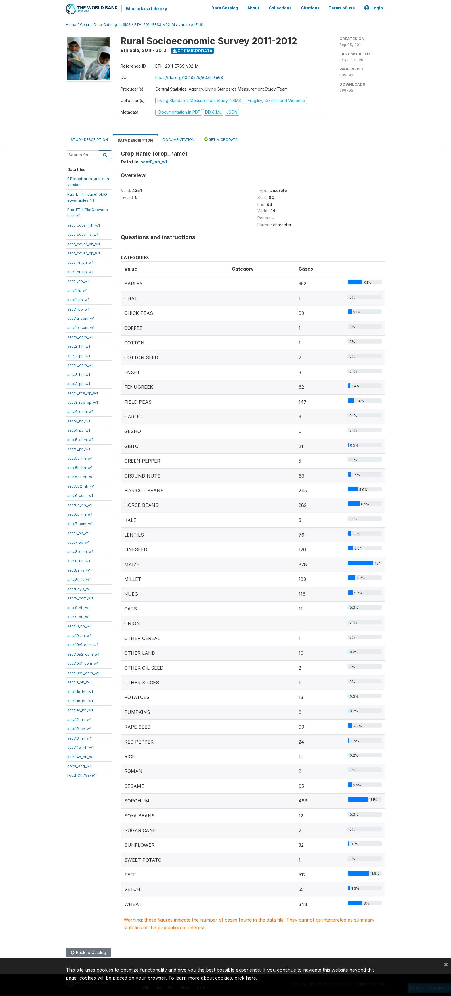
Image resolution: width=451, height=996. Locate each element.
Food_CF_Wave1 (81, 775)
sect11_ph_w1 (79, 681)
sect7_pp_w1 (78, 542)
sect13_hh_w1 (79, 737)
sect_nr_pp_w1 (80, 271)
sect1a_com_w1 (81, 318)
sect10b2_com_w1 (83, 672)
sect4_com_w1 (80, 411)
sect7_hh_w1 (78, 532)
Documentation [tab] (178, 139)
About (253, 8)
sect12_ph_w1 (79, 728)
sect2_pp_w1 (78, 355)
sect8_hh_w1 (78, 560)
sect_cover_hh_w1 (83, 225)
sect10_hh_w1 (79, 626)
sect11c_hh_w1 (80, 710)
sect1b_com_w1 (81, 327)
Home (71, 24)
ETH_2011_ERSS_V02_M (154, 24)
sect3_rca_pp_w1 (82, 392)
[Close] (446, 964)
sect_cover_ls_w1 (82, 234)
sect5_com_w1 (80, 439)
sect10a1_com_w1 (82, 644)
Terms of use (342, 8)
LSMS (126, 24)
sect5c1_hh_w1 (80, 476)
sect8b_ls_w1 (79, 579)
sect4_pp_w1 (78, 430)
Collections (280, 8)
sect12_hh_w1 (79, 719)
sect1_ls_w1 (77, 290)
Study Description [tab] (89, 139)
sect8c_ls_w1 (79, 588)
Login (373, 8)
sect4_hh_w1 (78, 420)
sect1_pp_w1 (78, 309)
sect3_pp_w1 (78, 383)
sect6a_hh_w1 (79, 504)
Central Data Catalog (98, 24)
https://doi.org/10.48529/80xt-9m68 (189, 77)
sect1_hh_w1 (78, 280)
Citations (310, 8)
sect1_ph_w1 (78, 299)
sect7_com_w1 (80, 523)
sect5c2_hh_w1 (81, 486)
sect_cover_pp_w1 (83, 252)
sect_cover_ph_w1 (83, 243)
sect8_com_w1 (80, 551)
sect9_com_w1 (80, 597)
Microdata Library (146, 9)
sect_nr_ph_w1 (80, 262)
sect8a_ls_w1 (79, 570)
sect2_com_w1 (80, 336)
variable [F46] (191, 24)
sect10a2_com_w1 (83, 654)
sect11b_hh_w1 (80, 700)
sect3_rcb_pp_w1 (82, 402)
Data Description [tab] (135, 140)
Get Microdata (193, 50)
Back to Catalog (88, 952)
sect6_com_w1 (80, 495)
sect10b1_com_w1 (82, 663)
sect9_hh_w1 (78, 607)
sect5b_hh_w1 (79, 467)
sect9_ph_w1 (78, 616)
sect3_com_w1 (80, 364)
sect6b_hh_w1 (79, 514)
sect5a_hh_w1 (79, 458)
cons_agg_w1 (79, 765)
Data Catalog (224, 8)
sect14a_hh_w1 (80, 747)
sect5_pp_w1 (78, 448)
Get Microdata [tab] (221, 139)
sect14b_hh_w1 (80, 756)
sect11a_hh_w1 (80, 691)
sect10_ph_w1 (79, 635)
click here (245, 978)
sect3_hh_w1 (78, 374)
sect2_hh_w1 (78, 346)
